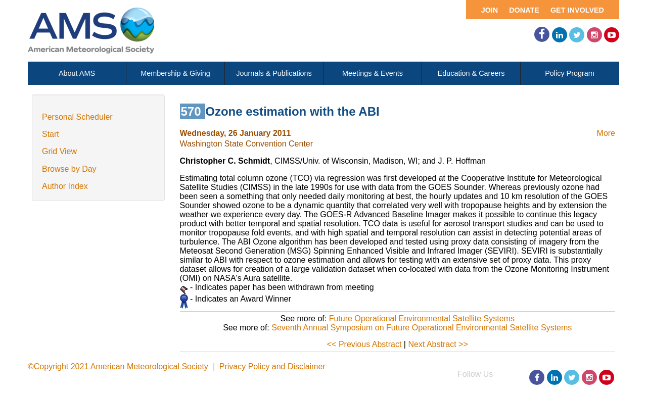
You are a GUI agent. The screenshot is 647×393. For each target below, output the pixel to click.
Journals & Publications (274, 73)
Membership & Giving (175, 73)
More (606, 133)
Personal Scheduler (77, 117)
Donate (524, 10)
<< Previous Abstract (364, 344)
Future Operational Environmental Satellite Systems (422, 318)
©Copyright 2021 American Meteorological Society (118, 366)
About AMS (77, 73)
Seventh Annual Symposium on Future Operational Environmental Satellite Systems (421, 327)
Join (489, 10)
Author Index (65, 186)
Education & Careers (471, 73)
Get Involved (577, 10)
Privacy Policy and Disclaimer (272, 366)
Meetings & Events (372, 73)
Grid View (59, 151)
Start (50, 134)
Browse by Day (69, 169)
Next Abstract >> (438, 344)
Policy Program (569, 73)
